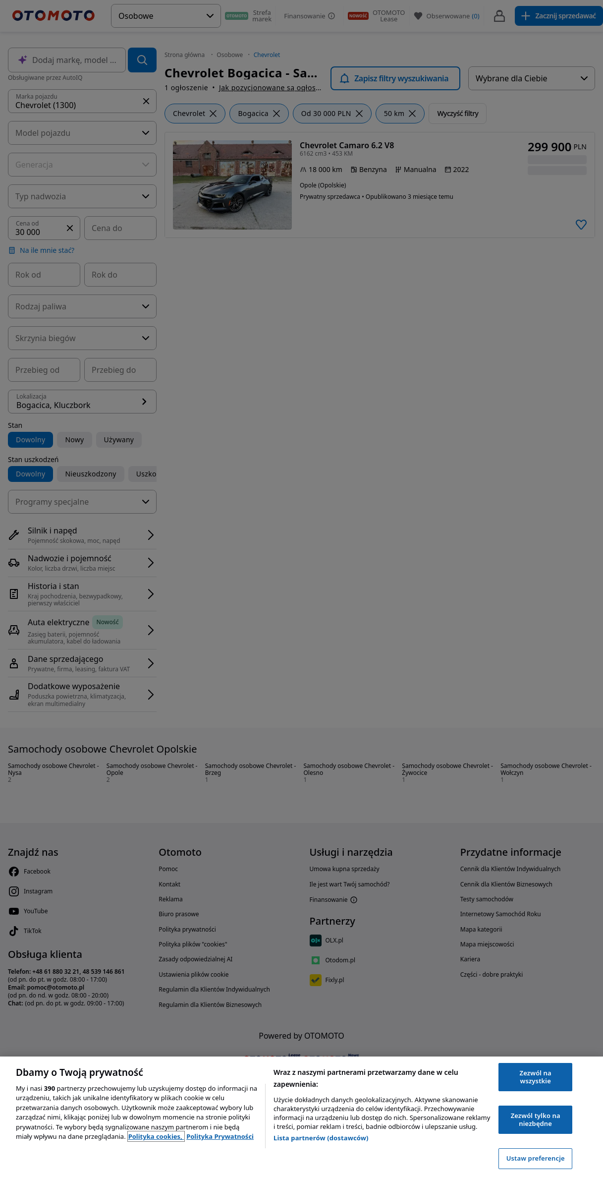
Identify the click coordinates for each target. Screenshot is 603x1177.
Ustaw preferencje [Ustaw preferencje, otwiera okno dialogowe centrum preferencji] (535, 1158)
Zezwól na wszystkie (535, 1076)
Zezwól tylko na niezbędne (535, 1119)
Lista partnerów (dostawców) (321, 1137)
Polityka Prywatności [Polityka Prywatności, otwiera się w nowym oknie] (220, 1136)
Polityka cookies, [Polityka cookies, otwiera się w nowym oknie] (156, 1136)
